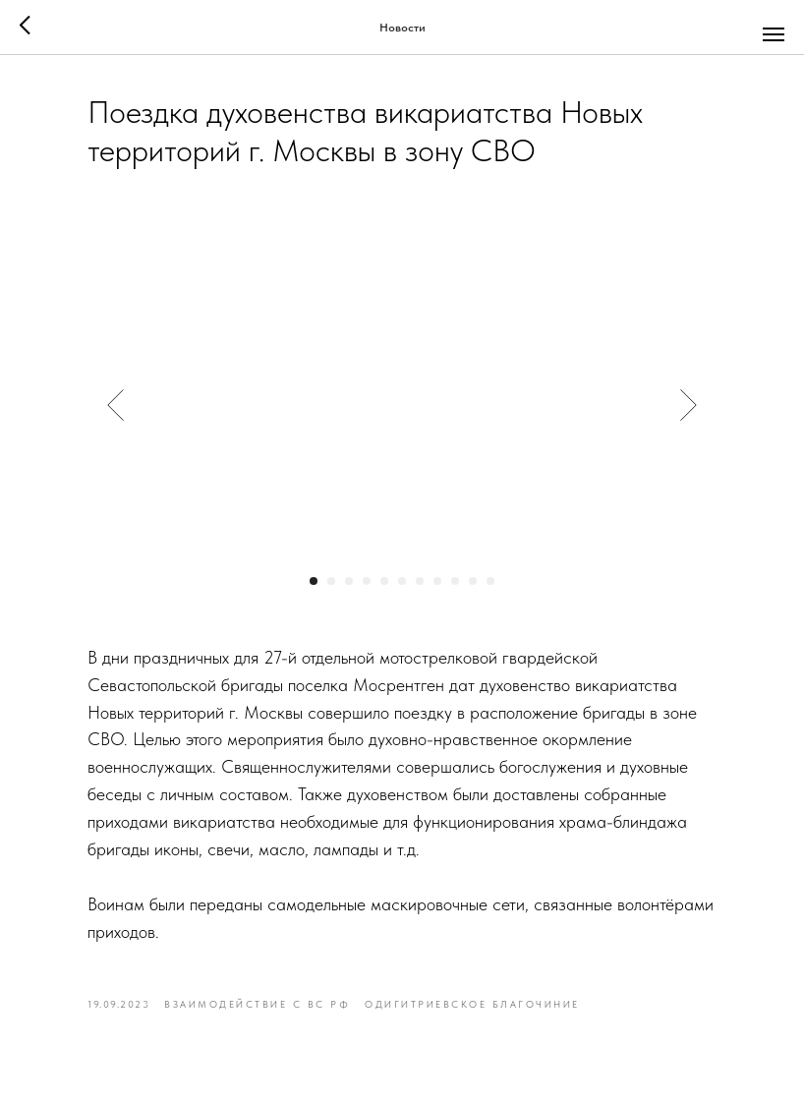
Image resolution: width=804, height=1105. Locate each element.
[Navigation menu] (773, 34)
